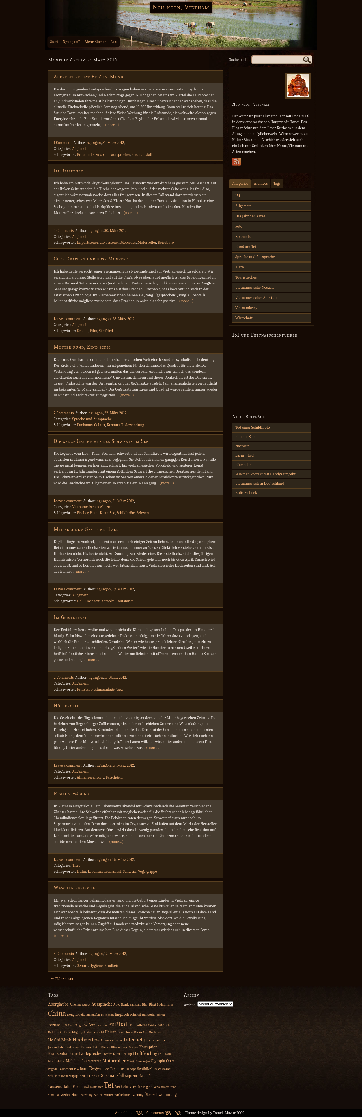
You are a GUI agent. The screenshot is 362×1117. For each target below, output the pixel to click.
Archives (261, 183)
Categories (240, 183)
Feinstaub (85, 689)
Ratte (84, 1068)
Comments (158, 1112)
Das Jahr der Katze (250, 216)
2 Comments (64, 413)
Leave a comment (68, 318)
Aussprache (102, 1004)
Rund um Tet (245, 246)
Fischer (83, 512)
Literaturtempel (123, 1054)
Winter (108, 1095)
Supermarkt (134, 1075)
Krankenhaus (59, 1053)
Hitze (120, 1032)
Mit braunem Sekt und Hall (86, 529)
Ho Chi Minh (60, 1040)
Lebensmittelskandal (104, 871)
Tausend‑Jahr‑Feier (64, 1086)
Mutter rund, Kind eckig (82, 347)
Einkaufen (93, 1015)
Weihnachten (70, 1095)
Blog (152, 1004)
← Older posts (62, 978)
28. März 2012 (123, 318)
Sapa (133, 1069)
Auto (116, 1004)
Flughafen (81, 1025)
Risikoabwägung (71, 794)
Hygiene (96, 965)
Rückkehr (243, 464)
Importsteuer (87, 242)
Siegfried (106, 330)
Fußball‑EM (138, 1025)
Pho (76, 1069)
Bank (125, 1004)
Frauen (101, 1025)
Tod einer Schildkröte (252, 427)
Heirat (110, 1032)
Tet (109, 1085)
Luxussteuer (109, 242)
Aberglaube (58, 1004)
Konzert (133, 1047)
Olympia (158, 1060)
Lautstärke (124, 601)
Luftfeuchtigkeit (149, 1053)
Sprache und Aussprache (92, 419)
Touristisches (246, 277)
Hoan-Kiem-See (102, 512)
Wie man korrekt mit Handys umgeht (265, 474)
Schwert (143, 512)
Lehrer (108, 1054)
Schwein (130, 871)
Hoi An (99, 1040)
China (57, 1013)
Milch (51, 1061)
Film (93, 330)
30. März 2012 (115, 230)
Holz (108, 1040)
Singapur (75, 1076)
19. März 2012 (123, 589)
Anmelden (123, 1112)
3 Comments (64, 230)
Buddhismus (165, 1004)
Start (54, 41)
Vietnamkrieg (246, 307)
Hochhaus (155, 1032)
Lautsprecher (119, 154)
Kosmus (113, 424)
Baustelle (135, 1004)
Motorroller (146, 242)
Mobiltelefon (76, 1060)
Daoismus (85, 424)
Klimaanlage (104, 689)
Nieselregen (142, 1061)
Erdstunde (85, 154)
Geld (51, 1032)
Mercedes (128, 242)
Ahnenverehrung (90, 777)
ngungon (94, 142)
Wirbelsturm (123, 1095)
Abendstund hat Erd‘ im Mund (88, 77)
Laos (75, 1054)
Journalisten (57, 1047)
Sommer (87, 1076)
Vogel (173, 1087)
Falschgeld (114, 777)
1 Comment (63, 142)
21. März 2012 (123, 501)
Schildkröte (126, 512)
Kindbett (111, 965)
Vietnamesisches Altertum (93, 506)
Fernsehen (57, 1024)
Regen (96, 1068)
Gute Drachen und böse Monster (91, 259)
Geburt (99, 424)
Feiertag (160, 1015)
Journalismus (154, 1040)
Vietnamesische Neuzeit (254, 287)
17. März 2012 (115, 677)
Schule (52, 1076)
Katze (96, 1047)
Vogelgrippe (147, 871)
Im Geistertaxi (70, 617)
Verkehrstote (161, 1087)
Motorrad (95, 1061)
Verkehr (122, 1086)
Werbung (86, 1095)
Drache (82, 330)
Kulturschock (246, 492)
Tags (276, 183)
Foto (238, 226)
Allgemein (80, 148)
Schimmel (163, 1069)
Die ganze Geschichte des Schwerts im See (101, 441)
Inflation (117, 1040)
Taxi (119, 689)
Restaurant (119, 1068)
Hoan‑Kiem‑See (136, 1032)
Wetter (97, 1095)
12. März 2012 (115, 953)
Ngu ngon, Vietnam (181, 7)
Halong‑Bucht (94, 1032)
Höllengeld (67, 706)
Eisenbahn (107, 1015)
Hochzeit (92, 601)
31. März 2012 (113, 142)
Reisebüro (166, 242)
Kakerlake (73, 1047)
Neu (114, 41)
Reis (106, 1069)
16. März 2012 (123, 859)
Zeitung (138, 1095)
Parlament (65, 1069)
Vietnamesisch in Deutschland (259, 483)
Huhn (81, 871)
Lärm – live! (245, 455)
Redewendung (132, 424)
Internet (133, 1039)
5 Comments (64, 953)
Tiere (76, 865)
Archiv (189, 1005)
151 (237, 195)
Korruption (148, 1047)
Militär (60, 1061)
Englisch (122, 1014)
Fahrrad (135, 1015)
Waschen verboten (75, 888)
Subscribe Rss (236, 163)
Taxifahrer (96, 1087)
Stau (97, 1075)
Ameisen (75, 1004)
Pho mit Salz (245, 436)
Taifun (149, 1076)
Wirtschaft (244, 318)
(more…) (112, 124)
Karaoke (108, 601)
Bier (145, 1004)
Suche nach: (239, 59)
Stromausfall (142, 154)
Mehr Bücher (95, 41)
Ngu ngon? (71, 41)
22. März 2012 (115, 413)
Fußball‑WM (156, 1025)
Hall (80, 601)
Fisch (71, 1025)
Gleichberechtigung (69, 1032)
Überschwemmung (160, 1094)
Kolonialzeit (245, 236)
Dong (70, 1015)
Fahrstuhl (148, 1015)
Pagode (52, 1069)
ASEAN (86, 1004)
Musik (131, 1061)
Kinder (105, 1047)
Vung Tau (54, 1095)
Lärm (168, 1054)
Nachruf (242, 446)
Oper (170, 1060)
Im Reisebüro (69, 171)
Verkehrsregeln (141, 1086)
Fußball (101, 154)
